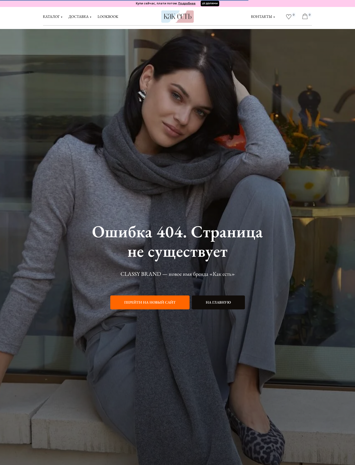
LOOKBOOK (108, 16)
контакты (261, 16)
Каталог (51, 16)
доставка (79, 16)
